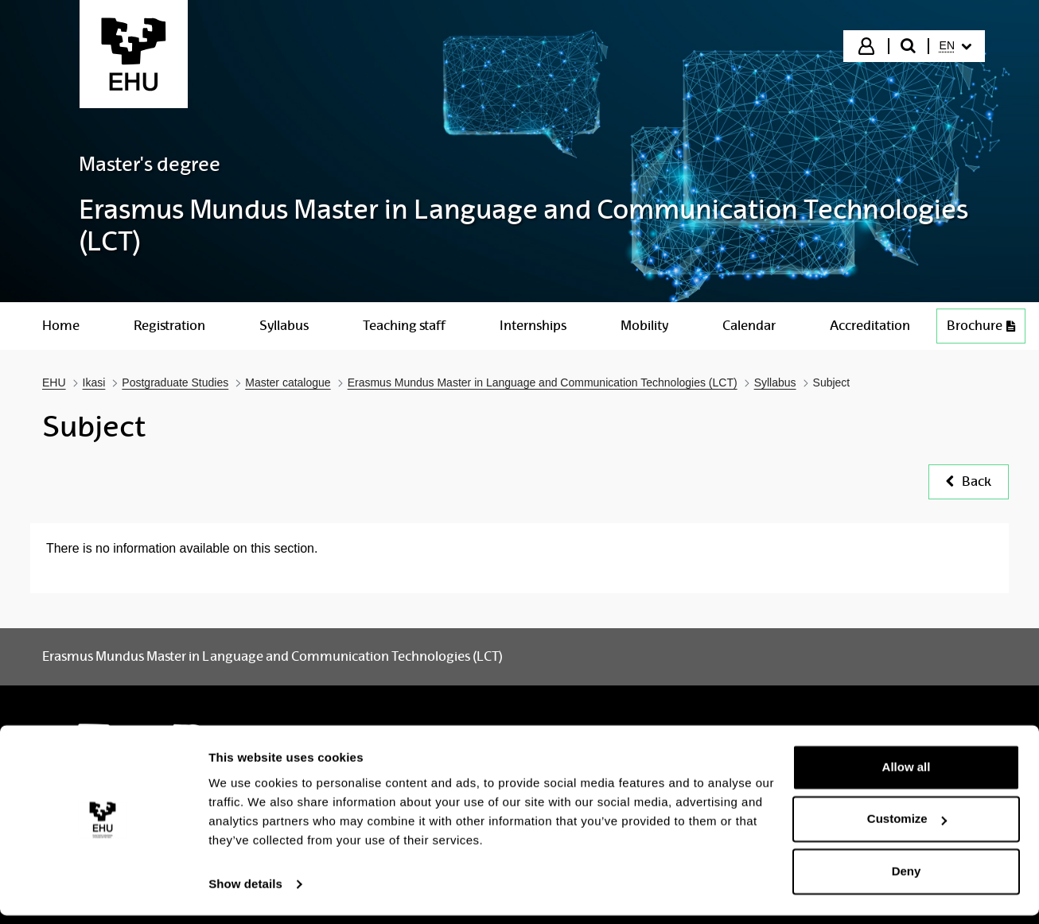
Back (968, 481)
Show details (245, 892)
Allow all (906, 775)
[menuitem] (955, 46)
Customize (907, 827)
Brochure (981, 325)
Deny (906, 880)
